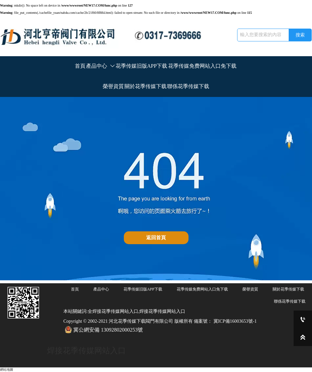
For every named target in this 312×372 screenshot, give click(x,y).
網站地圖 (6, 369)
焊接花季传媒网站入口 (86, 350)
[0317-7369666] (303, 319)
